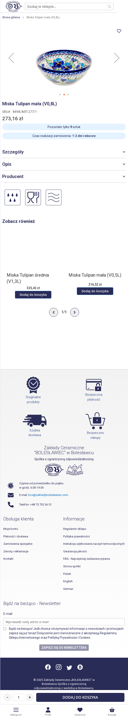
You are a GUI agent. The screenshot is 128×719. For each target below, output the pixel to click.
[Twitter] (69, 669)
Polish (67, 574)
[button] (11, 57)
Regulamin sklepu (74, 528)
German (68, 589)
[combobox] (69, 6)
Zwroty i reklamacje (15, 551)
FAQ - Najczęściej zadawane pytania (86, 558)
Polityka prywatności (76, 536)
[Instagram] (59, 669)
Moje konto (10, 528)
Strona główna (11, 17)
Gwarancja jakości (75, 551)
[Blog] (80, 669)
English (68, 581)
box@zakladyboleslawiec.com (48, 495)
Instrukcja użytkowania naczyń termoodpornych (94, 543)
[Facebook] (48, 669)
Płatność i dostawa (15, 536)
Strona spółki (72, 566)
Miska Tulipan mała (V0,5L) (95, 275)
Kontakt (8, 558)
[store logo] (14, 6)
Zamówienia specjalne (17, 543)
